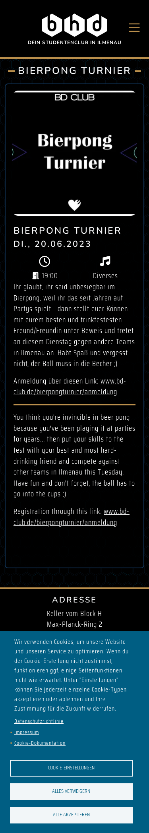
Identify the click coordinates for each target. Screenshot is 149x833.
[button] (74, 153)
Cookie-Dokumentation (40, 743)
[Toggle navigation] (134, 27)
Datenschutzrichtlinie (39, 721)
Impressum (26, 732)
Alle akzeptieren (71, 814)
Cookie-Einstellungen (71, 767)
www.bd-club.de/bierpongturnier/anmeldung (70, 386)
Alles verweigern (71, 791)
